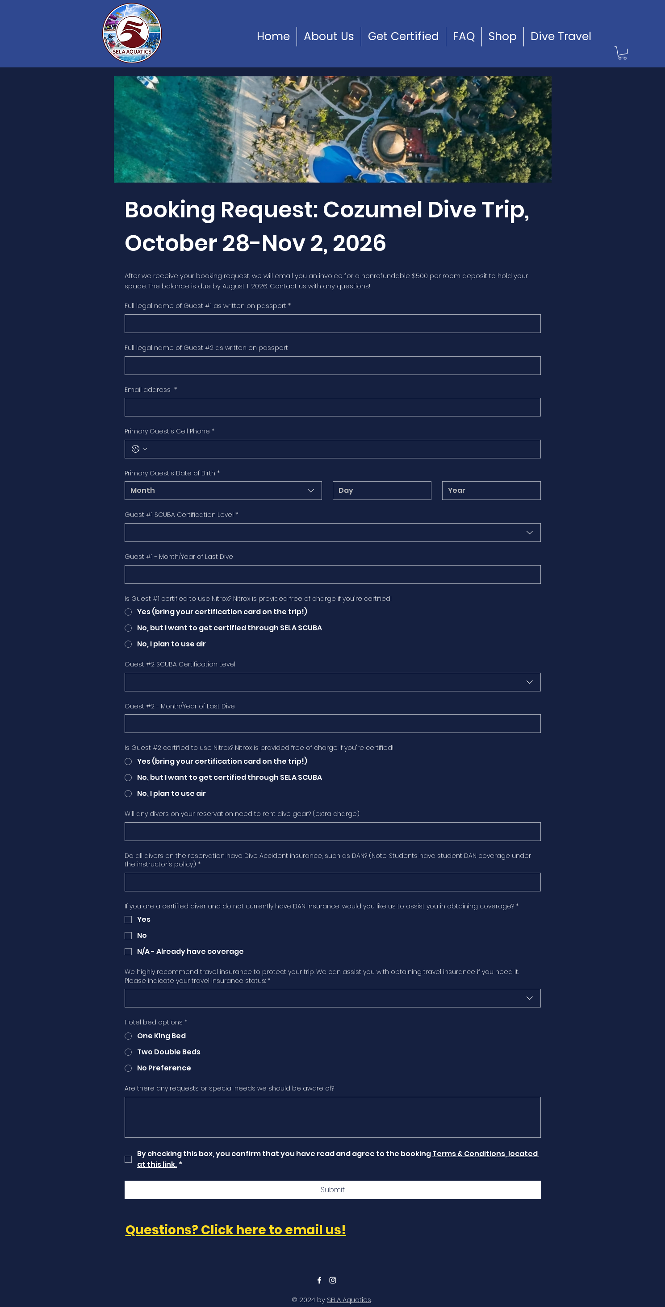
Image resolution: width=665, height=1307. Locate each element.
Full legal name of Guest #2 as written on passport (206, 348)
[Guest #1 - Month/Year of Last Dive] (330, 574)
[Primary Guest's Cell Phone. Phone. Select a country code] (139, 449)
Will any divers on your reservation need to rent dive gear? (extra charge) (242, 814)
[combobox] (223, 490)
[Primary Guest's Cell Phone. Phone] (341, 449)
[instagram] (332, 1280)
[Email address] (330, 407)
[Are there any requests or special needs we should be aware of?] (332, 1117)
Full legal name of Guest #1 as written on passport (208, 306)
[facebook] (319, 1280)
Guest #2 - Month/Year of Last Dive (180, 706)
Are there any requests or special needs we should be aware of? (229, 1088)
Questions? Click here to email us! (235, 1230)
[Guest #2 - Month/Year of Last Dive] (330, 724)
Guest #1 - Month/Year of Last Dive (179, 557)
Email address (151, 390)
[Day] (379, 490)
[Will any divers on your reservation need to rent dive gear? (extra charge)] (330, 832)
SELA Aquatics (349, 1299)
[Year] (489, 490)
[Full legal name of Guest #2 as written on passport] (330, 366)
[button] (622, 52)
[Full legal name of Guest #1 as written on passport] (330, 324)
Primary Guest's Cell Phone (169, 431)
